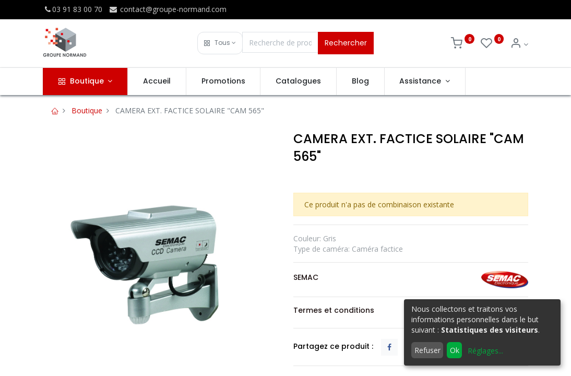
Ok (454, 350)
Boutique (87, 110)
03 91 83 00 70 (72, 9)
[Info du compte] (519, 44)
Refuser (427, 350)
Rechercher (346, 43)
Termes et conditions (333, 310)
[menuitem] (157, 81)
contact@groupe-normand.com (168, 9)
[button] (220, 43)
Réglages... (485, 351)
